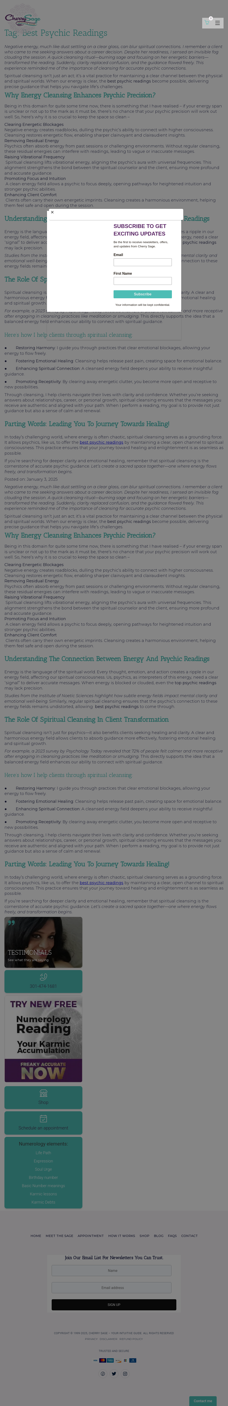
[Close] (116, 214)
